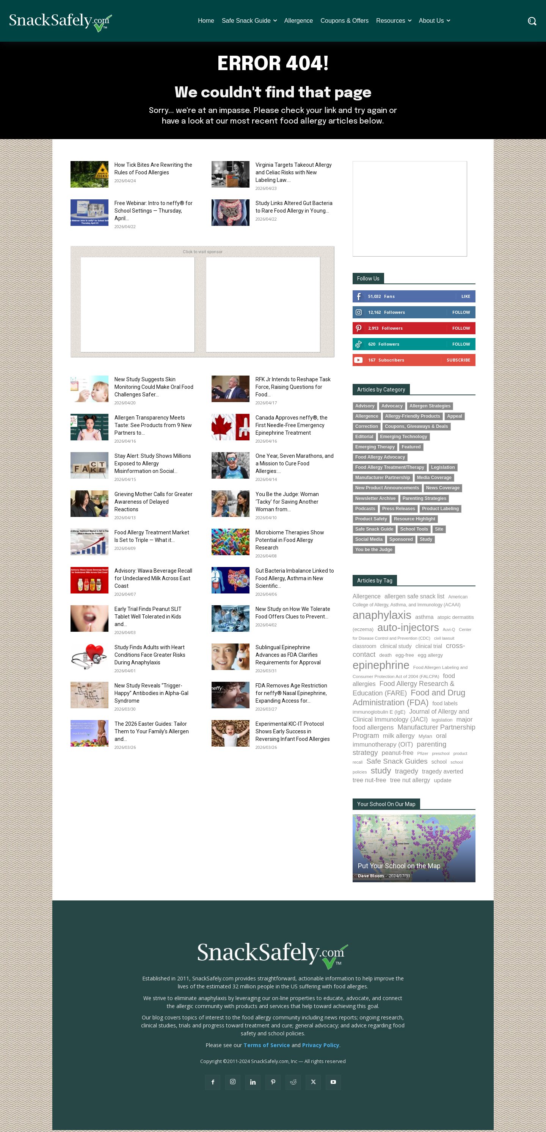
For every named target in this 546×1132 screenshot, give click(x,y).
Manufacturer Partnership (382, 479)
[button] (532, 21)
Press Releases (398, 510)
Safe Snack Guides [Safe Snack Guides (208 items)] (396, 763)
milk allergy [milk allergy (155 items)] (399, 738)
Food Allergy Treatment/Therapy (389, 469)
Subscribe (458, 362)
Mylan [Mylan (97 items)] (425, 738)
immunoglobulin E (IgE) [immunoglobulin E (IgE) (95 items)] (379, 714)
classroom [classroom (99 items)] (365, 648)
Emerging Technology (403, 439)
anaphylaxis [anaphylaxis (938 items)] (382, 617)
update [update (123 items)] (442, 782)
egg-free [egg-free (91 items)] (404, 657)
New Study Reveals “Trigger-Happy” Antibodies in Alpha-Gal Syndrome (151, 695)
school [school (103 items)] (439, 764)
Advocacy (392, 408)
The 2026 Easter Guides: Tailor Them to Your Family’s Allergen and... (152, 733)
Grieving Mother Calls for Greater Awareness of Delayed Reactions (154, 504)
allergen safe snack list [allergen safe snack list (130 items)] (414, 598)
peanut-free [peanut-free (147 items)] (398, 755)
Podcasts (365, 510)
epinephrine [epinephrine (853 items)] (381, 667)
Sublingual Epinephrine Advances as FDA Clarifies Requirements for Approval (288, 657)
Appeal (454, 418)
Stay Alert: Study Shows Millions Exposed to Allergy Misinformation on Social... (153, 465)
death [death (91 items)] (385, 657)
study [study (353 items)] (381, 773)
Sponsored (401, 541)
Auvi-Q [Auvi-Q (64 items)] (449, 631)
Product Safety (371, 520)
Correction (366, 428)
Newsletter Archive (375, 500)
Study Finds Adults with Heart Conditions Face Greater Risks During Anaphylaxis (150, 657)
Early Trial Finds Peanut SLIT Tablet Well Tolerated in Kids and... (148, 618)
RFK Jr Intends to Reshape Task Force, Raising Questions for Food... (293, 389)
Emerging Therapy (375, 449)
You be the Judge (373, 551)
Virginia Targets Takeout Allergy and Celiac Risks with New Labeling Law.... (294, 174)
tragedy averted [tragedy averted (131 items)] (442, 773)
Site (439, 531)
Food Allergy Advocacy (380, 459)
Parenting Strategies (425, 500)
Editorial (364, 439)
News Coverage (443, 490)
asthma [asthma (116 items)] (424, 619)
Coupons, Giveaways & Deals (416, 428)
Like (465, 298)
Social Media (369, 541)
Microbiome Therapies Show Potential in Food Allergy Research (290, 542)
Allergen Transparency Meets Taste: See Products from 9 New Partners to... (153, 427)
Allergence (366, 418)
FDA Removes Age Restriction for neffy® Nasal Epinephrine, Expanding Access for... (291, 695)
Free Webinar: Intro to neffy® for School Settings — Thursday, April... (154, 213)
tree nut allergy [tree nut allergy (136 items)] (410, 782)
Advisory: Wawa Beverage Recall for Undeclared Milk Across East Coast (153, 580)
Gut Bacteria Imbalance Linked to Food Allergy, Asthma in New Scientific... (295, 580)
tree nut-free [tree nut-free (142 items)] (369, 781)
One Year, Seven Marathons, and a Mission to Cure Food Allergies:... (295, 465)
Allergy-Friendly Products (412, 418)
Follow (461, 314)
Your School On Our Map (386, 806)
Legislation (443, 469)
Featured (411, 449)
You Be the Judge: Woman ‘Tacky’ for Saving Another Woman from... (287, 504)
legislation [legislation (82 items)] (441, 722)
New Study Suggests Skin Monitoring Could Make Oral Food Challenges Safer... (154, 389)
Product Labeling (440, 510)
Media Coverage (434, 479)
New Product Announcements (387, 490)
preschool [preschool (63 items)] (441, 755)
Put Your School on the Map (399, 868)
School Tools (414, 531)
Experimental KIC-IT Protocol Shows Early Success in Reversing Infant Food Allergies (293, 733)
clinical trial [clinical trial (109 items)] (429, 648)
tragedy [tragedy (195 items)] (406, 773)
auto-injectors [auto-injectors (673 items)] (408, 630)
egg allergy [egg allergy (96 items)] (430, 657)
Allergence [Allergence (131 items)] (367, 598)
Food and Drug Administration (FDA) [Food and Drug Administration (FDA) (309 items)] (409, 699)
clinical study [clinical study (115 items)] (396, 648)
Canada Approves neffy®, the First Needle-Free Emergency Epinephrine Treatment (292, 427)
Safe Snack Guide (374, 531)
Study (426, 541)
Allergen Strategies (430, 408)
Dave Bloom (371, 877)
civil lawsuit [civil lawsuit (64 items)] (444, 640)
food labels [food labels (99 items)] (444, 706)
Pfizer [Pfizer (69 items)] (422, 755)
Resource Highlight (414, 520)
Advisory (365, 408)
